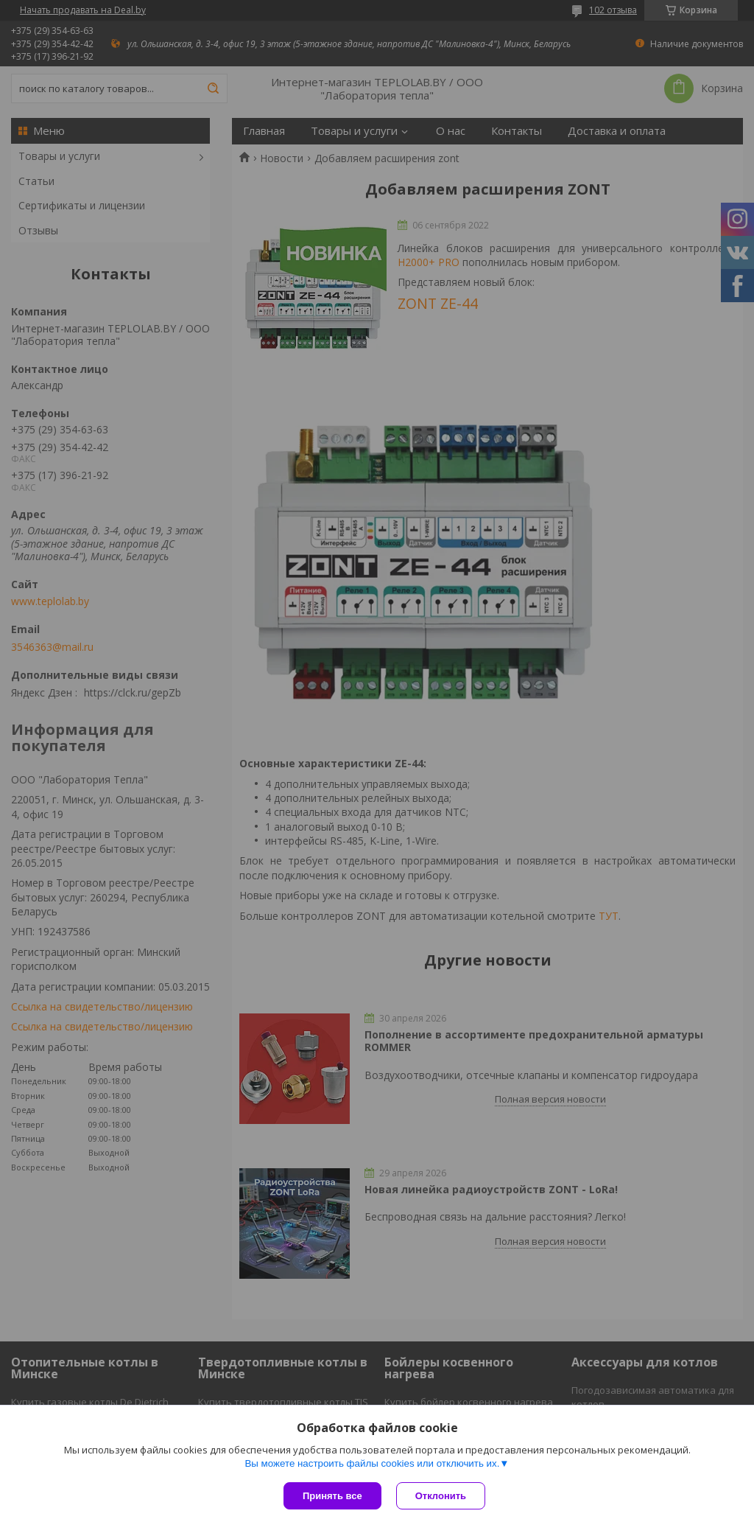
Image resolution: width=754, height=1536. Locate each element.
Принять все (332, 1495)
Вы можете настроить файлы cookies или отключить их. (371, 1463)
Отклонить (440, 1495)
